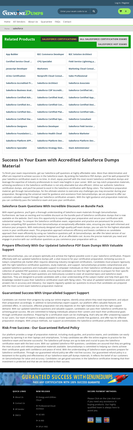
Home (7, 28)
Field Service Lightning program (83, 61)
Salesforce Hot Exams (112, 44)
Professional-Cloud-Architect (46, 407)
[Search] (94, 11)
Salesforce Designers (16, 126)
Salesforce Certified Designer (83, 104)
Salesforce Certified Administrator (83, 90)
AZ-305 (41, 414)
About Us (19, 397)
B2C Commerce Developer (50, 54)
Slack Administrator (79, 147)
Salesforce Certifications (59, 39)
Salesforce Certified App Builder (83, 97)
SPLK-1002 (43, 426)
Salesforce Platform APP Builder (20, 140)
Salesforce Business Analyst (20, 90)
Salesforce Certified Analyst (51, 97)
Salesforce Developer (48, 126)
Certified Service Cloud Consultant (20, 61)
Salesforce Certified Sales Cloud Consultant (83, 111)
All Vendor (19, 409)
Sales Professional (78, 75)
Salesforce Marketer (79, 133)
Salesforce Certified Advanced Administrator (20, 97)
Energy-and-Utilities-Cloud (46, 398)
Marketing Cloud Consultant (83, 68)
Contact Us (20, 403)
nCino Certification (15, 75)
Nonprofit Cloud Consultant (51, 75)
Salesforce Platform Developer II (83, 140)
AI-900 (41, 420)
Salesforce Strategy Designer (51, 147)
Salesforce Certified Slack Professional (20, 119)
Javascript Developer (16, 68)
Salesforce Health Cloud (49, 133)
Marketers (42, 68)
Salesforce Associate (79, 83)
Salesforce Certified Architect (20, 104)
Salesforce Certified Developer (20, 111)
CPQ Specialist (44, 61)
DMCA (18, 415)
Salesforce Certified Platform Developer (51, 111)
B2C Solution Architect (80, 54)
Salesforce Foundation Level (20, 133)
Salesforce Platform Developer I (51, 140)
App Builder (12, 54)
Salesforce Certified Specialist (51, 119)
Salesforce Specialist (16, 147)
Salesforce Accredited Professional (20, 83)
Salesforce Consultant (80, 119)
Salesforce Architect (47, 83)
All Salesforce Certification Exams (103, 39)
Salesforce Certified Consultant (51, 104)
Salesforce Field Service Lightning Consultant (83, 126)
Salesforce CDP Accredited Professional (51, 90)
